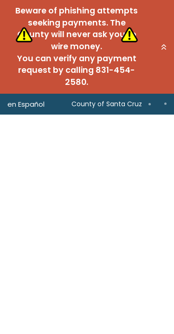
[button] (163, 46)
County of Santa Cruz (106, 104)
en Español (26, 104)
